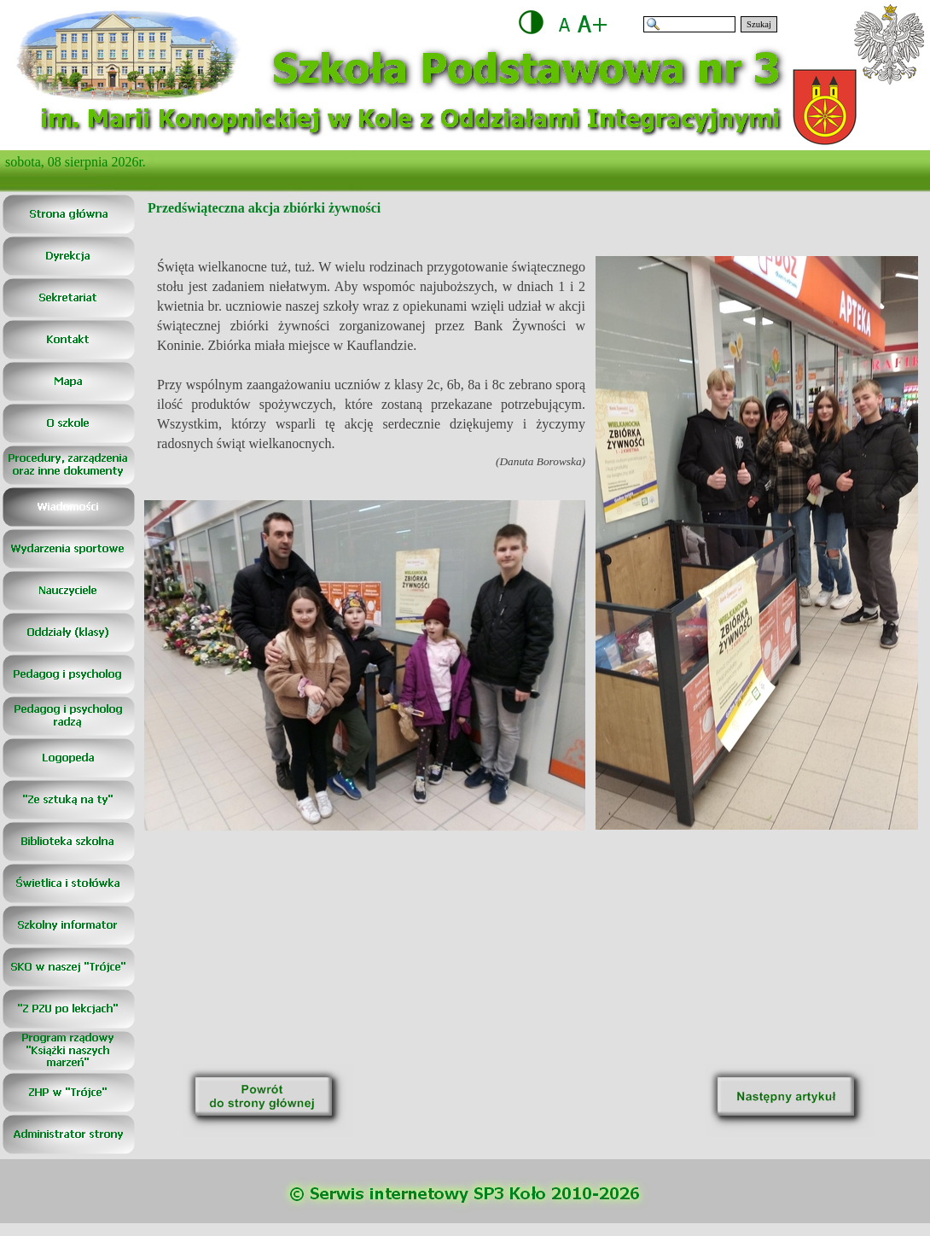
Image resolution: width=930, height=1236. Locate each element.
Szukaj (759, 24)
